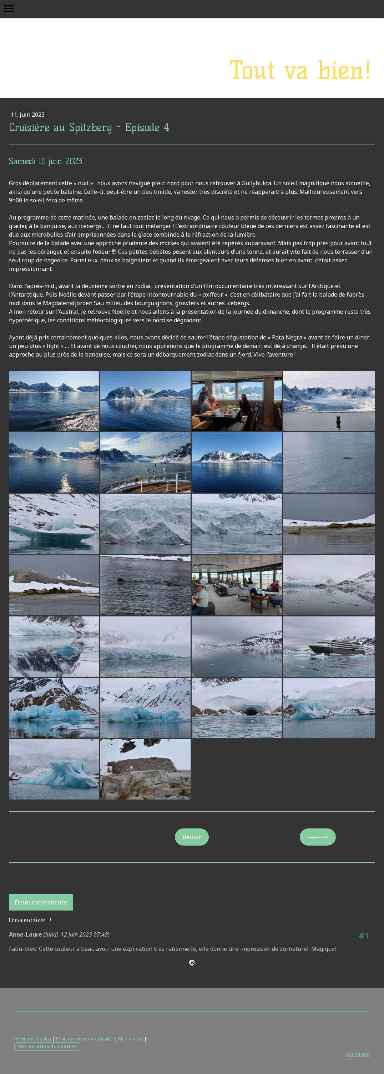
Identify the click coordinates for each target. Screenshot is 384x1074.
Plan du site (130, 1038)
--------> (318, 837)
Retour (192, 837)
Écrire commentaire (41, 902)
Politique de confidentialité (84, 1038)
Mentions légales (32, 1038)
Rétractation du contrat (47, 1046)
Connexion (358, 1054)
